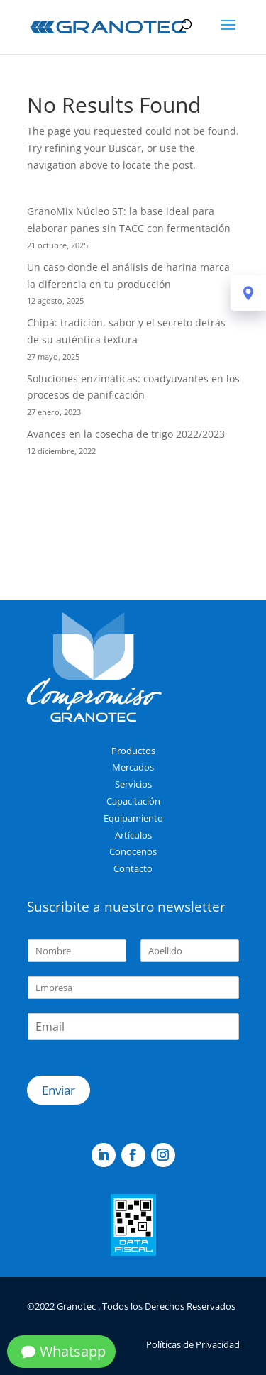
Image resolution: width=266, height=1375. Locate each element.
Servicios (133, 784)
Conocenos (133, 851)
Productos (133, 750)
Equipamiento (133, 818)
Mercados (133, 767)
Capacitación (133, 801)
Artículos (133, 835)
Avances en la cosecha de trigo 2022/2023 (126, 434)
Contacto (133, 868)
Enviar (58, 1090)
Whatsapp (73, 1351)
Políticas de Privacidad (193, 1344)
